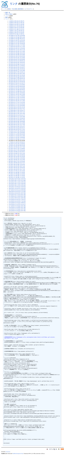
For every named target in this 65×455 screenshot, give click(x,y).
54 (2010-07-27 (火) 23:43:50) (17, 105)
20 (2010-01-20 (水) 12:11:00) (17, 51)
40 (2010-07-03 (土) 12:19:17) (17, 83)
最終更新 (20, 9)
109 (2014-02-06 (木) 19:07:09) (17, 193)
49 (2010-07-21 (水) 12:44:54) (17, 97)
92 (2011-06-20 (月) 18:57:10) (17, 166)
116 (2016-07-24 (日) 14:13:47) (17, 204)
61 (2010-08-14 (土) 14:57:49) (17, 116)
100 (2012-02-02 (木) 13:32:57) (17, 178)
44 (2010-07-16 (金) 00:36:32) (17, 89)
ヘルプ (25, 9)
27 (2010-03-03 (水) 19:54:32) (17, 62)
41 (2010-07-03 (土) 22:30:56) (17, 84)
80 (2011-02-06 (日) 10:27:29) (17, 147)
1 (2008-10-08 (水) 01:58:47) (16, 21)
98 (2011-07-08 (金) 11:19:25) (17, 175)
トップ (4, 9)
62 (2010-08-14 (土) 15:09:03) (17, 118)
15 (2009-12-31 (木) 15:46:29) (17, 43)
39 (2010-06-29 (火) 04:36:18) (17, 81)
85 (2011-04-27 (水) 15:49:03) (17, 155)
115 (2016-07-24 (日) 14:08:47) (17, 202)
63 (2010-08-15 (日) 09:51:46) (17, 120)
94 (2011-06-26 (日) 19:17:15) (17, 169)
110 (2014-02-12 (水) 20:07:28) (17, 194)
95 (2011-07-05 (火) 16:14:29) (17, 170)
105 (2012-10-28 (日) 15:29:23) (17, 186)
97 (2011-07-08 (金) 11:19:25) (17, 174)
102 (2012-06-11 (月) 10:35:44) (17, 182)
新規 (9, 9)
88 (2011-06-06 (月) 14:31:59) (17, 159)
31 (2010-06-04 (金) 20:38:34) (17, 69)
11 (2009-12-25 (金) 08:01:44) (17, 37)
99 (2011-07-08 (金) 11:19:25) (17, 177)
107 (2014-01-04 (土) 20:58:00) (17, 190)
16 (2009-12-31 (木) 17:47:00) (17, 45)
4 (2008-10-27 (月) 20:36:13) (16, 26)
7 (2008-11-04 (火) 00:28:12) (16, 30)
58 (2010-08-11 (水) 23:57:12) (17, 112)
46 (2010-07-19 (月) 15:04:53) (17, 92)
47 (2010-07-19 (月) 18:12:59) (17, 94)
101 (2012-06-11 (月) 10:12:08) (17, 180)
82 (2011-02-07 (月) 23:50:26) (17, 150)
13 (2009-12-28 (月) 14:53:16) (17, 40)
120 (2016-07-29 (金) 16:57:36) (17, 210)
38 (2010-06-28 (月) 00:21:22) (17, 80)
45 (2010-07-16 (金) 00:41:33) (17, 91)
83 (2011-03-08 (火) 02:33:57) (17, 151)
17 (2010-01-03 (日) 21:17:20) (17, 46)
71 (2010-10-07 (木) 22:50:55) (17, 132)
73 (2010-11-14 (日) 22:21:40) (17, 135)
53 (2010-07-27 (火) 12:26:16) (17, 104)
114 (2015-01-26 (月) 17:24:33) (17, 201)
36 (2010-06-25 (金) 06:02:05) (17, 77)
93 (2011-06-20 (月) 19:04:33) (17, 167)
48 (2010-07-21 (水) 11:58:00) (17, 96)
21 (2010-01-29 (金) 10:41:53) (17, 53)
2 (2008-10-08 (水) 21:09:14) (16, 22)
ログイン (30, 9)
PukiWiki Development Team (17, 453)
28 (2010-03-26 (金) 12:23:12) (17, 64)
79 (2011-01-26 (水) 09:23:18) (17, 145)
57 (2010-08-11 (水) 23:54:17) (17, 110)
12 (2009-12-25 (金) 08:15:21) (17, 38)
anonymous (8, 451)
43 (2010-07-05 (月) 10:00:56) (17, 88)
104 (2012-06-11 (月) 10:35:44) (17, 185)
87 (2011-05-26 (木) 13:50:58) (17, 158)
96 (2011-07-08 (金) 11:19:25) (17, 172)
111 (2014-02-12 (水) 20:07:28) (17, 196)
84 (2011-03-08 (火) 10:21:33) (17, 153)
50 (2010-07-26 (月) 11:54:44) (17, 99)
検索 (16, 9)
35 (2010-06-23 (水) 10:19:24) (17, 75)
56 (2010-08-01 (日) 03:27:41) (17, 108)
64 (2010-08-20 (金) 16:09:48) (17, 121)
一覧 (12, 9)
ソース (7, 15)
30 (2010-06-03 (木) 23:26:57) (17, 67)
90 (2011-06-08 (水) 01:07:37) (17, 162)
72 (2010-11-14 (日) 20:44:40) (17, 134)
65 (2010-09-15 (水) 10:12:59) (17, 123)
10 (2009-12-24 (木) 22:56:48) (17, 35)
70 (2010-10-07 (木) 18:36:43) (17, 131)
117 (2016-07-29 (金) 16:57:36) (17, 206)
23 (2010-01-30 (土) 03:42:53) (17, 56)
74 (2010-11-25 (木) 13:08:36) (17, 137)
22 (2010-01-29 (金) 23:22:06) (17, 54)
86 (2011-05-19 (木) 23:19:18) (17, 156)
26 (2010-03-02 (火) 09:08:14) (17, 61)
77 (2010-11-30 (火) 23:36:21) (17, 142)
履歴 (6, 17)
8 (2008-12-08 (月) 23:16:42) (16, 32)
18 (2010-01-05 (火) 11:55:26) (17, 48)
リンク (14, 3)
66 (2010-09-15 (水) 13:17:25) (17, 124)
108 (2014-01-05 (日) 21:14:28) (17, 191)
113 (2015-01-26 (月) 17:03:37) (17, 199)
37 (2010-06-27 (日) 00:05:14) (17, 78)
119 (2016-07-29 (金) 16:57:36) (17, 209)
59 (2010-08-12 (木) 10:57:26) (17, 113)
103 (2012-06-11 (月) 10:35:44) (17, 183)
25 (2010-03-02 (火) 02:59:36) (17, 59)
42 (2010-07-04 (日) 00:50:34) (17, 86)
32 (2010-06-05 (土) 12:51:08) (17, 70)
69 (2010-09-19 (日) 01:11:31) (17, 129)
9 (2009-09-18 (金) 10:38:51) (16, 34)
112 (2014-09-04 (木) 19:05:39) (17, 198)
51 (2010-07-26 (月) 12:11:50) (17, 100)
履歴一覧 (7, 12)
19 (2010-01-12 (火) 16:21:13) (17, 49)
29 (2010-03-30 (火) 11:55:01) (17, 65)
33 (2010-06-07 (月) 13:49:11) (17, 72)
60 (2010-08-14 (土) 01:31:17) (17, 115)
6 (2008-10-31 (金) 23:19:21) (16, 29)
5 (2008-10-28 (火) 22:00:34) (16, 27)
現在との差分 (8, 14)
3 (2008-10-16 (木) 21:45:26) (16, 24)
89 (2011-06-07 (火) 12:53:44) (17, 161)
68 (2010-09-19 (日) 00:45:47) (17, 128)
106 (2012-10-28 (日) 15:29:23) (17, 188)
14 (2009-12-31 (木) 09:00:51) (17, 42)
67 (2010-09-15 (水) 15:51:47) (17, 126)
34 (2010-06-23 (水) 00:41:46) (17, 73)
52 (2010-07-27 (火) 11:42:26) (17, 102)
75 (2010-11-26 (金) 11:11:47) (17, 139)
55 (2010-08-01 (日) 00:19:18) (17, 107)
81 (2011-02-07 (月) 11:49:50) (17, 148)
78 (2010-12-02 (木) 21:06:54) (17, 143)
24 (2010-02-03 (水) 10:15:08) (17, 57)
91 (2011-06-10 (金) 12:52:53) (17, 164)
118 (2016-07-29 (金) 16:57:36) (17, 207)
